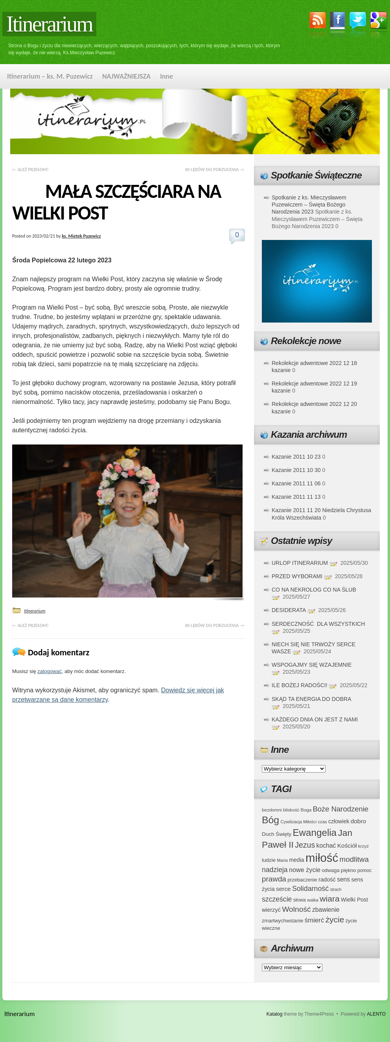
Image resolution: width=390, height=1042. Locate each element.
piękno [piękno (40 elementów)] (348, 870)
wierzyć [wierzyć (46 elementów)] (271, 910)
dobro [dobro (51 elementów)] (358, 821)
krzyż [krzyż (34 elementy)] (363, 845)
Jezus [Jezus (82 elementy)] (305, 845)
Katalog (275, 1014)
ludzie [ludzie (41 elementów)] (269, 860)
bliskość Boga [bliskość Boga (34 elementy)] (297, 809)
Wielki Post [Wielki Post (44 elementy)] (354, 899)
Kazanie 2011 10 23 (296, 457)
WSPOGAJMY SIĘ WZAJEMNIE (312, 665)
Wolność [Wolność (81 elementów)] (296, 909)
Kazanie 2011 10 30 (296, 470)
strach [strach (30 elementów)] (335, 889)
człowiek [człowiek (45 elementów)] (338, 821)
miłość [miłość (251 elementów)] (321, 857)
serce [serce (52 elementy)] (283, 888)
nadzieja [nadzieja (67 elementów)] (275, 870)
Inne (166, 76)
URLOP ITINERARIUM (300, 563)
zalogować (49, 671)
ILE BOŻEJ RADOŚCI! (299, 685)
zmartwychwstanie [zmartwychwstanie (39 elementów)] (282, 921)
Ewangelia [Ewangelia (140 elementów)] (314, 832)
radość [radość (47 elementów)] (327, 879)
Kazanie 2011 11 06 (296, 483)
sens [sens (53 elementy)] (343, 879)
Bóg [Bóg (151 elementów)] (270, 820)
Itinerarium (49, 24)
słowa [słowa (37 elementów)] (299, 900)
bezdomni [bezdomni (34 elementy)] (272, 809)
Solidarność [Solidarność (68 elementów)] (310, 889)
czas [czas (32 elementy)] (322, 821)
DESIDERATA (289, 610)
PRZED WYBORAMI (297, 576)
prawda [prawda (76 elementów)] (274, 879)
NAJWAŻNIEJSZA (126, 76)
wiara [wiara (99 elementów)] (329, 898)
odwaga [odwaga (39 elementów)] (330, 870)
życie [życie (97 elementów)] (335, 919)
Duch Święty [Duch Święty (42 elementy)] (276, 834)
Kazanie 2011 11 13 (296, 497)
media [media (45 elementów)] (296, 860)
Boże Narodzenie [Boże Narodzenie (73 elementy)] (341, 809)
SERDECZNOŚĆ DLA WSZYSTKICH (318, 624)
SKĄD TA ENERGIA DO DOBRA (311, 699)
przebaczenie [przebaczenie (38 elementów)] (302, 880)
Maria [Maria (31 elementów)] (282, 860)
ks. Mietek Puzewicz (81, 236)
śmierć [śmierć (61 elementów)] (314, 920)
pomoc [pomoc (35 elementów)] (364, 870)
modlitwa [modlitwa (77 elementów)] (354, 859)
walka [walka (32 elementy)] (312, 900)
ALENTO (376, 1014)
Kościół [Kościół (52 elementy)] (347, 845)
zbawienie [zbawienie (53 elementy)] (325, 909)
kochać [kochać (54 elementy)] (326, 845)
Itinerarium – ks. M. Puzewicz (50, 76)
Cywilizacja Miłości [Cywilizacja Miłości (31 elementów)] (299, 821)
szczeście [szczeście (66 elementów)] (277, 899)
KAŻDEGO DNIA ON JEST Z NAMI (315, 719)
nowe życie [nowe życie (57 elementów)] (304, 869)
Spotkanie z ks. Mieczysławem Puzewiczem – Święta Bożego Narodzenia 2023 (309, 204)
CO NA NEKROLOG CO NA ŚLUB (314, 589)
